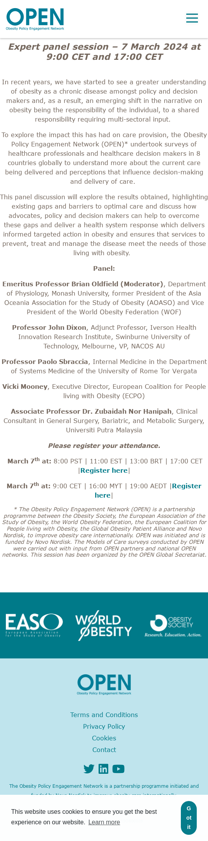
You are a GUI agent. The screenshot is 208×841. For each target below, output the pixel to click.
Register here (104, 470)
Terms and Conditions (104, 714)
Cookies (104, 738)
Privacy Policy (104, 726)
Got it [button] (189, 817)
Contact (104, 749)
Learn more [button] (104, 822)
